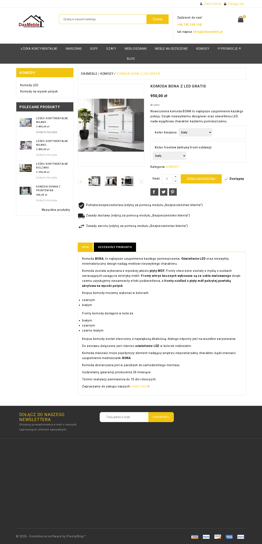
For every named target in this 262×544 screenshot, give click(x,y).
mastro (240, 537)
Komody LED (29, 85)
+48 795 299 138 (189, 24)
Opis (85, 247)
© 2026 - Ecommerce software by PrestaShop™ (51, 536)
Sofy (94, 48)
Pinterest (173, 192)
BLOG (131, 58)
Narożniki (74, 48)
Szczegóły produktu (115, 247)
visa (206, 537)
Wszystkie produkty (56, 209)
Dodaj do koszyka (46, 132)
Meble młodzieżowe (171, 48)
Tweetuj (163, 192)
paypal (229, 537)
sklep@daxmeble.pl (208, 31)
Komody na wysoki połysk (39, 91)
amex (195, 537)
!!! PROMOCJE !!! (229, 48)
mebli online (139, 386)
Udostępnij (154, 192)
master (217, 537)
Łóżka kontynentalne (39, 48)
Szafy (111, 48)
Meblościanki (136, 48)
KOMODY (203, 48)
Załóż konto (213, 3)
